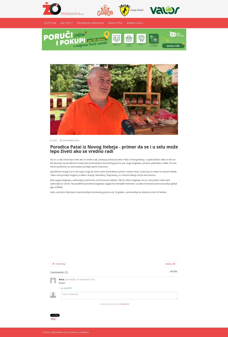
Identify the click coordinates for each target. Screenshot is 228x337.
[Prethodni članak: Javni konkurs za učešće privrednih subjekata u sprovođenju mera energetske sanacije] (59, 264)
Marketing (134, 23)
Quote (69, 288)
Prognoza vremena (90, 23)
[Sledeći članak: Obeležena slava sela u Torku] (170, 264)
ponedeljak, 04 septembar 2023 (80, 279)
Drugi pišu (115, 23)
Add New (173, 271)
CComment (124, 304)
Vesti (55, 140)
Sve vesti (66, 23)
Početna (50, 23)
